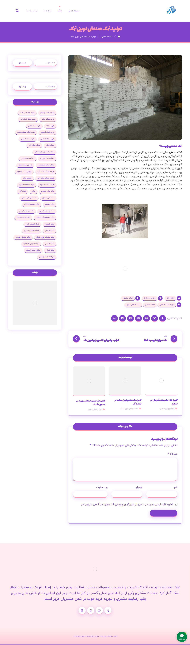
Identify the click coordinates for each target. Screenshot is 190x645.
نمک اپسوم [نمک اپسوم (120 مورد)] (49, 204)
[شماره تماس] (107, 610)
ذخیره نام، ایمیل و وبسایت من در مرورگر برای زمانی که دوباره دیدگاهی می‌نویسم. (127, 504)
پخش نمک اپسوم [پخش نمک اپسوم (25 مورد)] (33, 250)
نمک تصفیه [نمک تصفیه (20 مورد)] (49, 224)
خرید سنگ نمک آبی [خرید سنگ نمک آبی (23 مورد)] (28, 119)
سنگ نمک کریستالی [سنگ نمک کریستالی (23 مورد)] (46, 165)
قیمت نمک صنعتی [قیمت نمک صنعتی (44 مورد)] (26, 184)
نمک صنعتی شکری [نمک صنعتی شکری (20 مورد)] (31, 230)
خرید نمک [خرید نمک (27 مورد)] (50, 125)
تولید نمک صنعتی (167, 304)
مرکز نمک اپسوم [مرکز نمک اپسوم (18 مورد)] (47, 191)
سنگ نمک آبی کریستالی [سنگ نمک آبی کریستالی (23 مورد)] (44, 152)
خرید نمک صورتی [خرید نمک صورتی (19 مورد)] (27, 139)
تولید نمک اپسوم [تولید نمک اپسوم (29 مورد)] (47, 112)
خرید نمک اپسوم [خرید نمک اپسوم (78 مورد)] (47, 132)
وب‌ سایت (102, 487)
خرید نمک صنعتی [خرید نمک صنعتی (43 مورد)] (47, 139)
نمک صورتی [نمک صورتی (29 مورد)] (49, 243)
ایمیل (139, 487)
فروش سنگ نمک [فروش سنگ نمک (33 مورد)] (25, 165)
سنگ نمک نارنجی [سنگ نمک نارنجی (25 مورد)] (27, 158)
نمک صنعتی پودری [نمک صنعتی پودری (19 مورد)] (23, 237)
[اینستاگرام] (90, 610)
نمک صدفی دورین (94, 409)
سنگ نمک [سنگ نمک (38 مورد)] (50, 145)
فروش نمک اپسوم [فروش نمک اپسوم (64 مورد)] (24, 171)
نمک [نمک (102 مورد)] (33, 191)
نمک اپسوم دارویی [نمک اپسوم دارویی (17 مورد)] (46, 211)
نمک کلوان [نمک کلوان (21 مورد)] (50, 250)
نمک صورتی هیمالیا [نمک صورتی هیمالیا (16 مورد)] (31, 243)
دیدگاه (172, 454)
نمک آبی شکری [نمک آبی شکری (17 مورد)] (48, 198)
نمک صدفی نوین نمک (129, 408)
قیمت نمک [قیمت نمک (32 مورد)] (27, 178)
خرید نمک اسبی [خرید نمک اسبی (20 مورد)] (34, 125)
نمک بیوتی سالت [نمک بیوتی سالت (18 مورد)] (23, 217)
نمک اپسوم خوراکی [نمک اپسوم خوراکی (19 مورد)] (31, 204)
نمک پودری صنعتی (166, 408)
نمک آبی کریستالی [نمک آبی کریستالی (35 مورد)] (29, 198)
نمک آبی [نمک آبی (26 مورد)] (22, 191)
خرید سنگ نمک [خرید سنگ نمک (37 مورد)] (48, 119)
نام (175, 487)
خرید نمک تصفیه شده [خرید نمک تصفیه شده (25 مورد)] (26, 132)
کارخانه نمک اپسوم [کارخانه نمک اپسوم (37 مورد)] (46, 257)
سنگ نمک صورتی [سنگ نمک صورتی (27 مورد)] (47, 158)
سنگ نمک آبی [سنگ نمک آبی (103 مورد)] (34, 145)
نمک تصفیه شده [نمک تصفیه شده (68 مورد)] (32, 224)
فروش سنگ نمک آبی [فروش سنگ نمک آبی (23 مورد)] (45, 171)
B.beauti (170, 298)
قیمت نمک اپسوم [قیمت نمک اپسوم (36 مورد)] (47, 184)
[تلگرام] (82, 610)
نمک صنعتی (175, 152)
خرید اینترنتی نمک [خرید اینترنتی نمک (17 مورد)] (27, 112)
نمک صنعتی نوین (133, 304)
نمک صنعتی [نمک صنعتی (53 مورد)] (49, 230)
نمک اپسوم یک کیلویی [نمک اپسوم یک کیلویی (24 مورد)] (45, 217)
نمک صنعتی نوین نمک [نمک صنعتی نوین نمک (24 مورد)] (45, 237)
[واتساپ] (99, 610)
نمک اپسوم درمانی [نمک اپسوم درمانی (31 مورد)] (26, 211)
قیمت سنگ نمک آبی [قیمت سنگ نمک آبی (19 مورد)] (46, 178)
